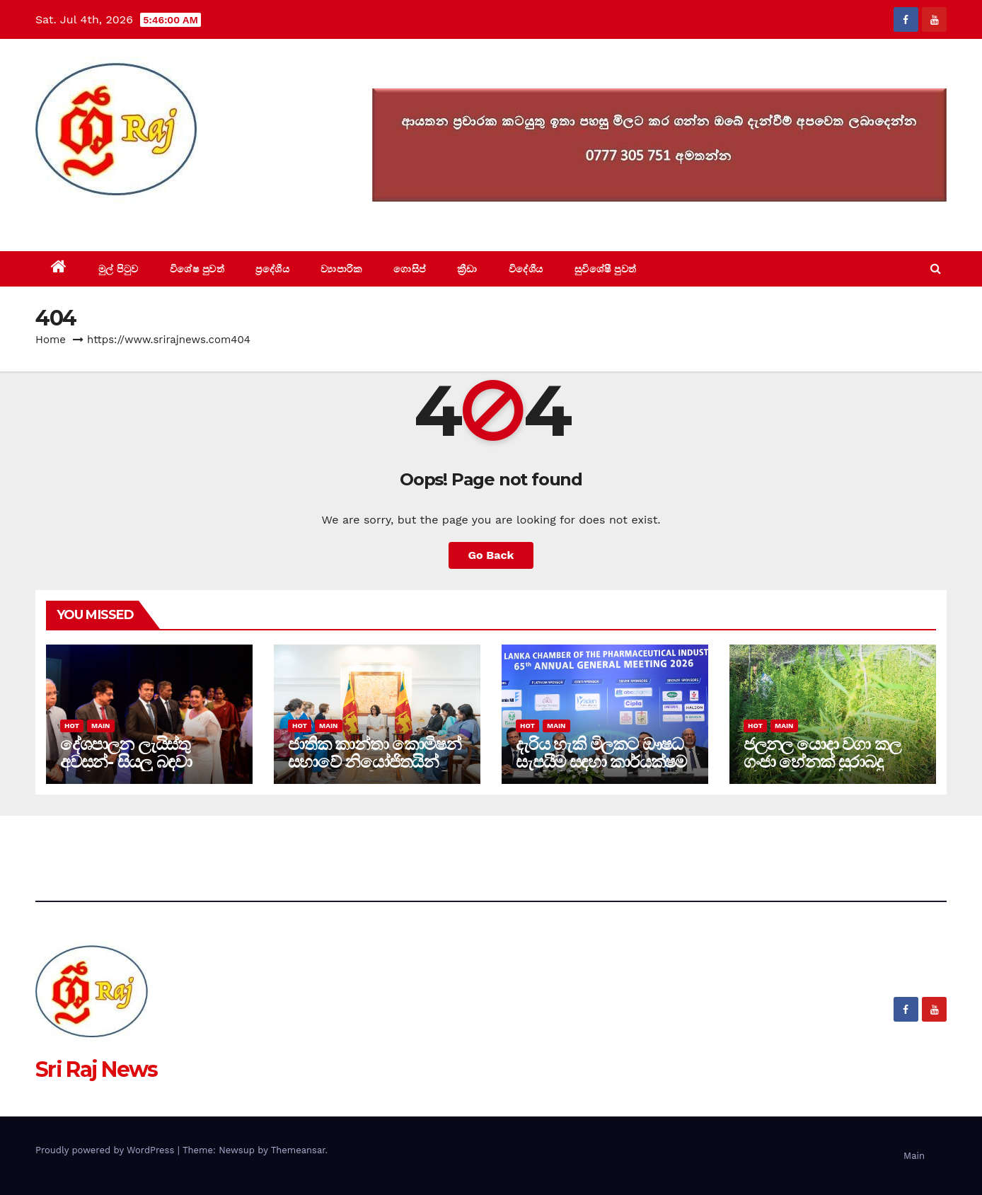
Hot (71, 725)
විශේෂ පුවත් (197, 268)
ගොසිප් (409, 268)
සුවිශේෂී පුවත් (605, 268)
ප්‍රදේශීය (272, 268)
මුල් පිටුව (118, 268)
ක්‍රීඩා (467, 268)
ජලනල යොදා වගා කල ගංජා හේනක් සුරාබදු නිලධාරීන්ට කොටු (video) (822, 770)
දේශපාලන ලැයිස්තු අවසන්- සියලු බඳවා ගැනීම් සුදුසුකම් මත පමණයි (125, 770)
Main (100, 725)
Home (50, 339)
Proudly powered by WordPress (106, 1150)
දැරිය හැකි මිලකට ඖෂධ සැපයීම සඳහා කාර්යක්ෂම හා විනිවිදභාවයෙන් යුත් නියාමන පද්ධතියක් (601, 770)
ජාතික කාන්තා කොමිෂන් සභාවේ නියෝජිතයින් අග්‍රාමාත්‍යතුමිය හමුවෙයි (374, 762)
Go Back (491, 555)
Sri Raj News (96, 219)
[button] (935, 268)
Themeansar (298, 1150)
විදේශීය (526, 268)
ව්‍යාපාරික (341, 268)
